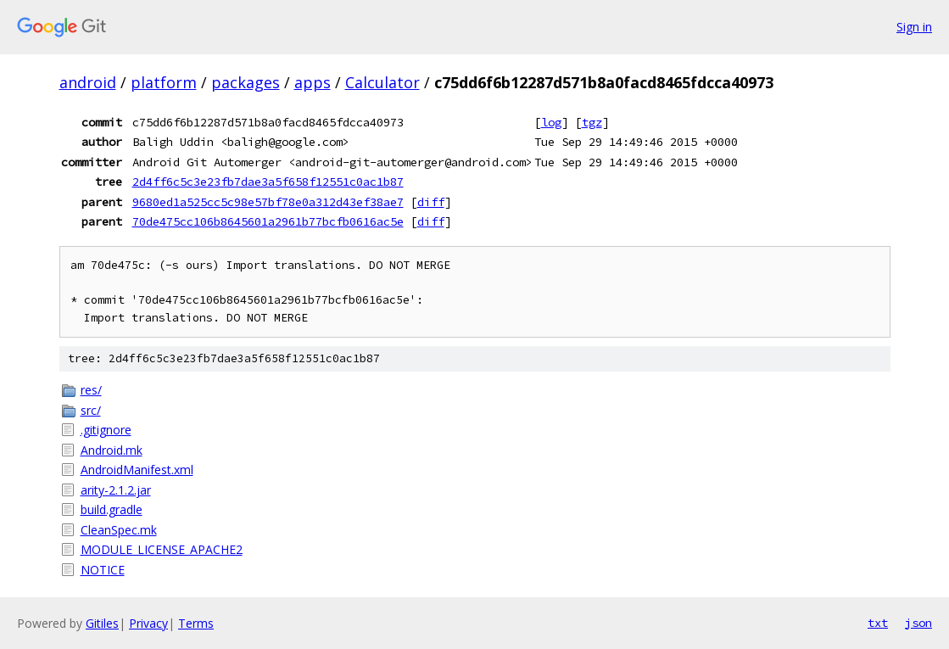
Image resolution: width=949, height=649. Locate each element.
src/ (91, 410)
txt (878, 622)
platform (164, 82)
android (87, 82)
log (551, 122)
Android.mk (111, 450)
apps (312, 82)
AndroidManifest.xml (137, 470)
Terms (196, 623)
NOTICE (103, 570)
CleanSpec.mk (119, 530)
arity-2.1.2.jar (116, 490)
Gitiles (102, 623)
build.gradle (111, 509)
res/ (91, 390)
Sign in (914, 27)
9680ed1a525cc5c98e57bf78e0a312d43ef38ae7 (268, 202)
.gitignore (106, 430)
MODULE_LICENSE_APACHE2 (162, 549)
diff (430, 202)
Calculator (382, 82)
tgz (592, 122)
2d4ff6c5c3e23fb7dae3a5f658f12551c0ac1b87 (268, 181)
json (918, 622)
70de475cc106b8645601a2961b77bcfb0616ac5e (268, 221)
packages (245, 82)
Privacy (148, 623)
